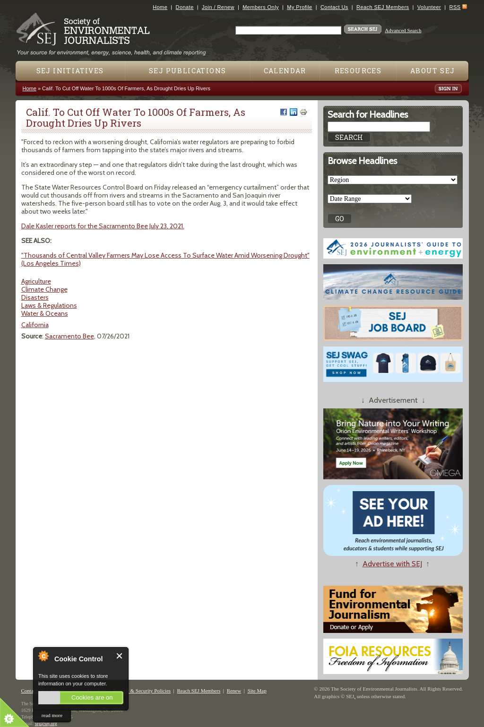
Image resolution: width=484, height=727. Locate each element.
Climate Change (44, 289)
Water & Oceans (44, 313)
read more (52, 715)
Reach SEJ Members (382, 7)
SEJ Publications (187, 70)
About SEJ (432, 70)
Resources (358, 70)
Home (160, 7)
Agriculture (36, 281)
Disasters (35, 297)
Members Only (260, 7)
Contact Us (334, 7)
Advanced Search (403, 30)
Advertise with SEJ (392, 563)
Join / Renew (218, 7)
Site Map (257, 690)
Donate (185, 7)
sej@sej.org (46, 723)
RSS (455, 7)
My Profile (299, 7)
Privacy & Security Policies (142, 690)
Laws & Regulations (49, 305)
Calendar (285, 70)
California (35, 324)
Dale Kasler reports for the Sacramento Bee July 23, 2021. (102, 226)
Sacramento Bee (69, 336)
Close (120, 656)
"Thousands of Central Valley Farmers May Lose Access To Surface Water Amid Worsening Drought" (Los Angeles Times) (165, 259)
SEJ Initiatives (70, 70)
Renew (234, 690)
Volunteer (429, 7)
